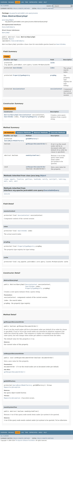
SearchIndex (17, 68)
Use (22, 2)
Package (11, 2)
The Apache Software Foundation (25, 440)
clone (6, 179)
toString (62, 179)
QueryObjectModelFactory (14, 140)
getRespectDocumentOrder (35, 144)
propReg (53, 75)
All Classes (5, 5)
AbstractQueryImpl (11, 115)
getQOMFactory (31, 138)
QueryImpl (6, 32)
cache (52, 62)
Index (40, 2)
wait (5, 181)
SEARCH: (49, 6)
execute (7, 194)
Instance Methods (24, 132)
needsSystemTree (32, 155)
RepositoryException (12, 387)
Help (45, 2)
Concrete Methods (58, 132)
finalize (20, 179)
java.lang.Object (8, 20)
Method (27, 8)
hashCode (37, 179)
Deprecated (33, 2)
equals (12, 179)
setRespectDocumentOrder (35, 167)
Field (15, 8)
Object (11, 39)
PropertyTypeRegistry (21, 75)
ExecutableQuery (8, 27)
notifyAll (53, 179)
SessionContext (19, 89)
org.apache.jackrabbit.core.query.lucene (23, 13)
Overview (4, 2)
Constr (20, 8)
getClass (28, 179)
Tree (26, 2)
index (52, 68)
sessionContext (56, 89)
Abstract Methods (41, 132)
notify (45, 179)
